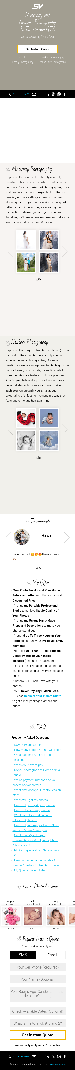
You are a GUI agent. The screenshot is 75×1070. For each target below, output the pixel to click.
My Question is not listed (30, 870)
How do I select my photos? (32, 810)
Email (52, 955)
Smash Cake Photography (52, 62)
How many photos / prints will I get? (37, 750)
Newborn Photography (52, 57)
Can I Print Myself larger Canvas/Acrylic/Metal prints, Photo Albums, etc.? (35, 840)
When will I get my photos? (31, 800)
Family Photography (22, 62)
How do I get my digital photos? (34, 805)
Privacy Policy (57, 1064)
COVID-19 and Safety (27, 745)
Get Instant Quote (37, 49)
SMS (23, 954)
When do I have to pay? (29, 765)
